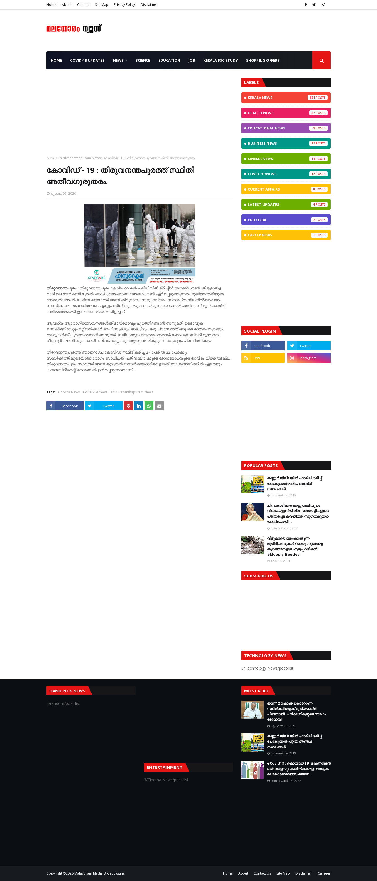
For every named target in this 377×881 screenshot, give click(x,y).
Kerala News (288, 97)
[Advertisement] (139, 117)
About (67, 4)
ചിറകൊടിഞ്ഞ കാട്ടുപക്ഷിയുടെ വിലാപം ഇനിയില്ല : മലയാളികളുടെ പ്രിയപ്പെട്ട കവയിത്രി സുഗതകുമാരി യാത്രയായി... (298, 513)
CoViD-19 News (95, 392)
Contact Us (262, 873)
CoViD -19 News (288, 173)
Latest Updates (288, 204)
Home (51, 4)
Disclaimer (149, 4)
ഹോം (50, 158)
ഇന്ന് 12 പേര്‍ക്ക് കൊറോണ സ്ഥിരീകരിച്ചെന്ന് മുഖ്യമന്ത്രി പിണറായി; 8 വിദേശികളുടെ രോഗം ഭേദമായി (296, 711)
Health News (288, 112)
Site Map (101, 4)
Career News (288, 235)
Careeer (324, 873)
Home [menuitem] (56, 60)
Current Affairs (288, 189)
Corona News (69, 392)
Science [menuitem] (143, 60)
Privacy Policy (124, 4)
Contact (83, 4)
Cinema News (288, 158)
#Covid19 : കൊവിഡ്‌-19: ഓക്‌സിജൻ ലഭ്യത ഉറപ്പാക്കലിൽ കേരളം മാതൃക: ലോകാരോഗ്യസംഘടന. (299, 769)
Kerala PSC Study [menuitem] (221, 60)
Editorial (288, 219)
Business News (288, 143)
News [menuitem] (118, 60)
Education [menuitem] (169, 60)
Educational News (288, 128)
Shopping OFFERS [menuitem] (263, 60)
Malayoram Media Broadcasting (99, 873)
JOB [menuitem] (191, 60)
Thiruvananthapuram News (79, 158)
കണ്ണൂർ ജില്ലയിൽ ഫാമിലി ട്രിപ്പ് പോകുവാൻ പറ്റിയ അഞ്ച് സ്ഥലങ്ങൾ (294, 483)
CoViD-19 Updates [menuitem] (87, 60)
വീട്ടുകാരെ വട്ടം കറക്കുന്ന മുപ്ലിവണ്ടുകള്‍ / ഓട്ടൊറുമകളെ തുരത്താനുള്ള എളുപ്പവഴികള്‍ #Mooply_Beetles (295, 546)
